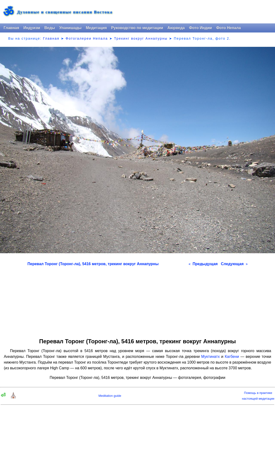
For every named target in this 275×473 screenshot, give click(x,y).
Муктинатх (210, 357)
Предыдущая (203, 264)
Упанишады (70, 28)
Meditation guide (109, 396)
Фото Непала (228, 28)
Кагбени (232, 357)
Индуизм (31, 28)
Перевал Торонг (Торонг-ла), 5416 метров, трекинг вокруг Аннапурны (93, 264)
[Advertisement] (137, 300)
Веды (49, 28)
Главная (11, 28)
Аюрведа (176, 28)
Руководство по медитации (137, 28)
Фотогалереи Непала (87, 38)
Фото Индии (200, 28)
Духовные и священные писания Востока (64, 12)
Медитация (96, 28)
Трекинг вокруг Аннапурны (141, 38)
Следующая (234, 264)
